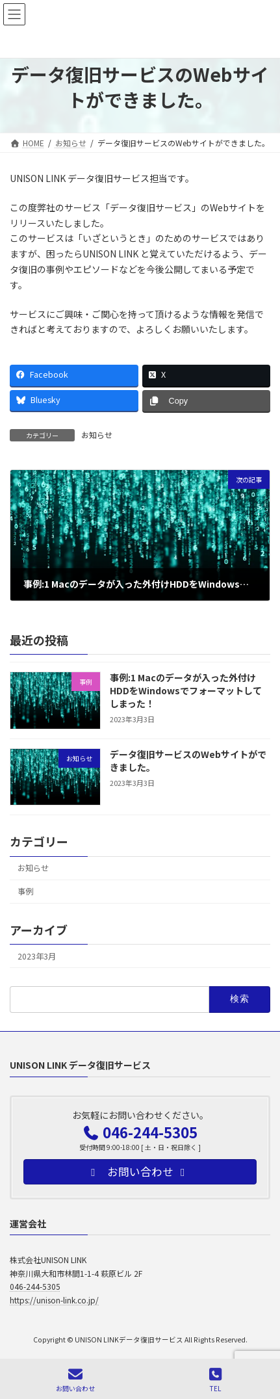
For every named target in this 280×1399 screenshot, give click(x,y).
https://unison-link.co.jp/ (54, 1299)
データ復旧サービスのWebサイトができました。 (188, 761)
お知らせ (96, 434)
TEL (216, 1379)
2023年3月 (37, 956)
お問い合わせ (75, 1379)
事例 (25, 891)
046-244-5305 (35, 1286)
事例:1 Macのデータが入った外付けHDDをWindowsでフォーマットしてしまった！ (186, 690)
